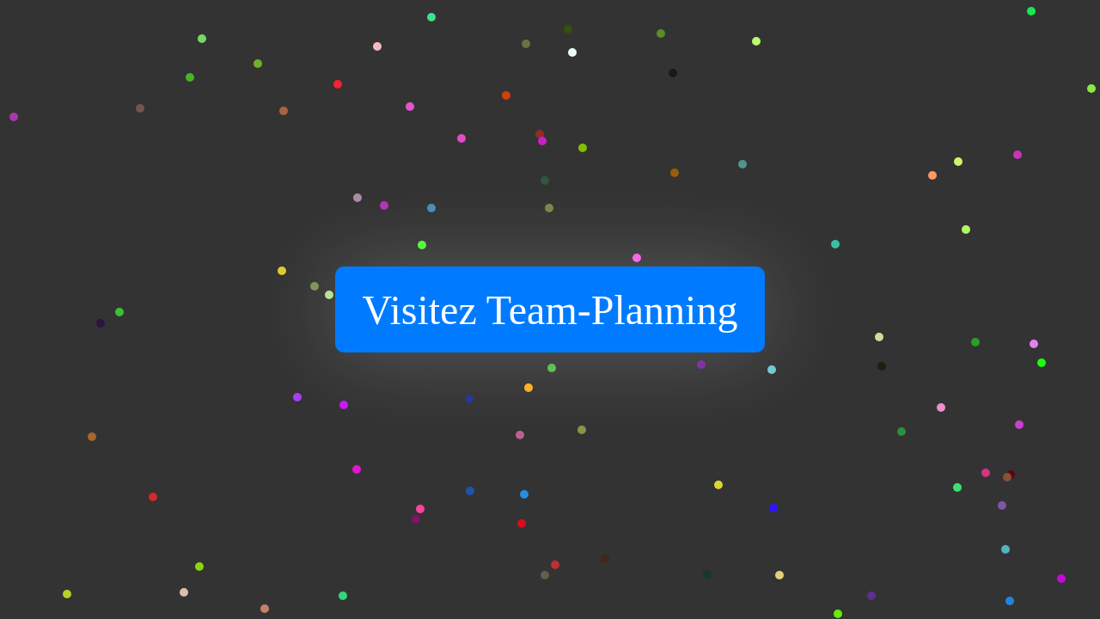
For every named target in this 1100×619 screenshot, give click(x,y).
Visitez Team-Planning (550, 310)
